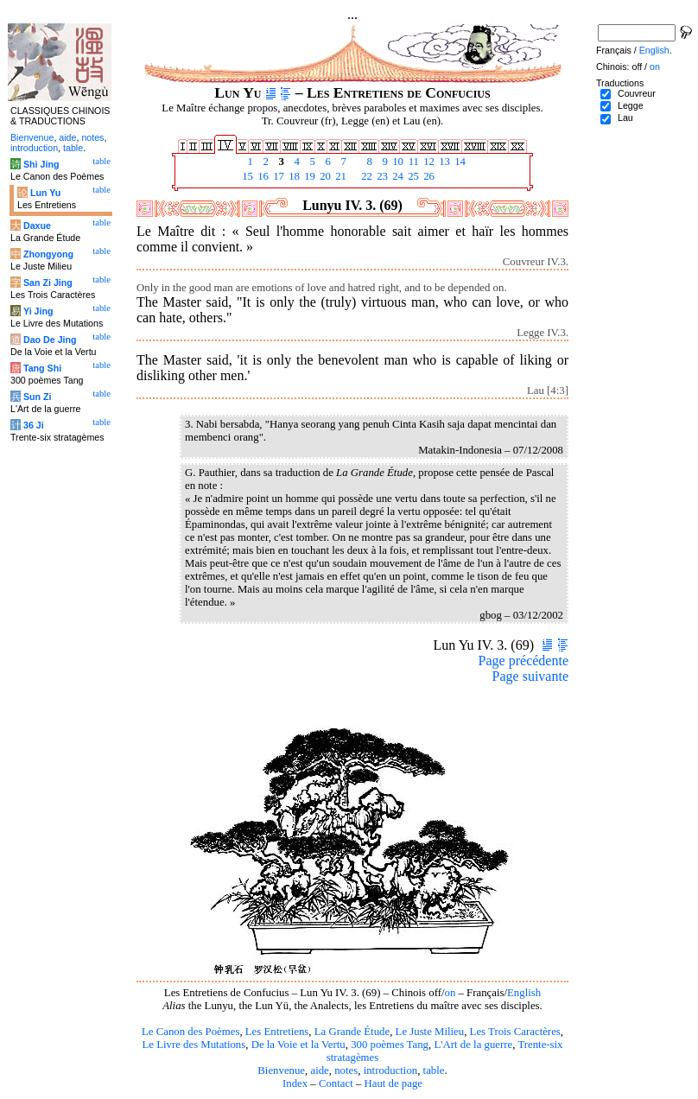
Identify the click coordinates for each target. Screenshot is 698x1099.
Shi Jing (41, 164)
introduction (391, 1070)
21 (339, 176)
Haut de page (394, 1083)
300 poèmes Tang (389, 1045)
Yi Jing (38, 311)
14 (459, 162)
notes (346, 1070)
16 (262, 176)
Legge (631, 105)
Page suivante (530, 676)
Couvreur (637, 93)
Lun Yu (45, 192)
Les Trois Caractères (515, 1032)
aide (319, 1070)
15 (246, 176)
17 (277, 176)
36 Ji (33, 425)
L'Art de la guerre (473, 1045)
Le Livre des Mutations (193, 1045)
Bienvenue (281, 1070)
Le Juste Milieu (430, 1032)
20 (324, 176)
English (524, 993)
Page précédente (523, 660)
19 (308, 176)
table (434, 1070)
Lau (625, 117)
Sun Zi (37, 396)
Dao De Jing (50, 339)
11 (412, 162)
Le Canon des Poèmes (190, 1032)
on (450, 993)
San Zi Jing (48, 282)
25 (412, 176)
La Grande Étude (352, 1032)
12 (428, 162)
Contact (336, 1083)
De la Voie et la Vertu (298, 1045)
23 (381, 176)
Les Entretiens (277, 1032)
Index (295, 1083)
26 (428, 176)
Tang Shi (42, 368)
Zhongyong (48, 254)
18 (293, 176)
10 (396, 162)
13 (443, 162)
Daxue (37, 225)
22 (365, 176)
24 (396, 176)
